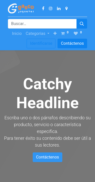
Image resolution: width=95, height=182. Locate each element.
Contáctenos (72, 43)
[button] (55, 34)
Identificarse (41, 43)
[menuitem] (17, 34)
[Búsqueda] (82, 24)
